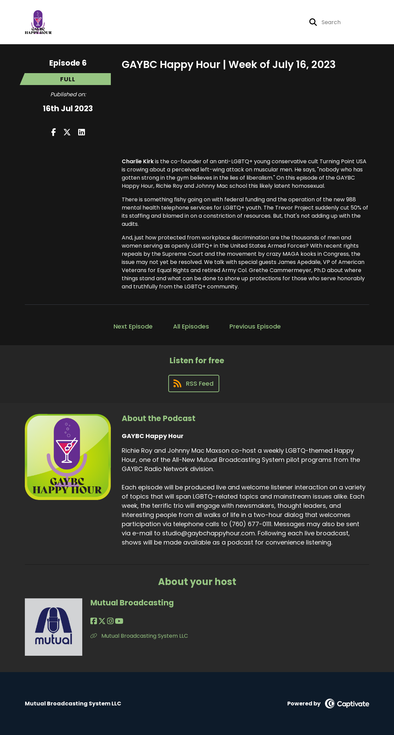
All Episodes (191, 326)
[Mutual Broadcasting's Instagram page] (110, 621)
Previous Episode (255, 326)
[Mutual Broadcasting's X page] (102, 621)
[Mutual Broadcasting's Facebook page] (93, 621)
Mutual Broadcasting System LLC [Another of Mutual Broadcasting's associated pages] (139, 636)
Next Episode (133, 326)
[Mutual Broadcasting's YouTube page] (119, 621)
